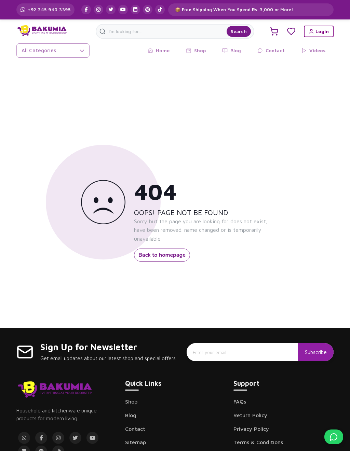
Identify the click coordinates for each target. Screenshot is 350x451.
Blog (130, 415)
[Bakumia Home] (54, 389)
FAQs (239, 401)
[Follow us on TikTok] (160, 9)
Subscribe (316, 352)
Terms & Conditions (258, 442)
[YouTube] (92, 438)
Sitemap (135, 442)
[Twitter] (75, 438)
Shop (131, 401)
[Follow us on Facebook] (86, 9)
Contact (135, 429)
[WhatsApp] (24, 438)
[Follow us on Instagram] (98, 9)
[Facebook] (41, 438)
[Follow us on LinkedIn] (135, 9)
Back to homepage (162, 255)
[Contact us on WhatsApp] (45, 9)
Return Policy (250, 415)
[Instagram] (58, 438)
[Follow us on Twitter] (111, 9)
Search (239, 31)
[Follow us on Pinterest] (147, 9)
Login (319, 31)
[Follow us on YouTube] (123, 9)
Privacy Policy (251, 429)
